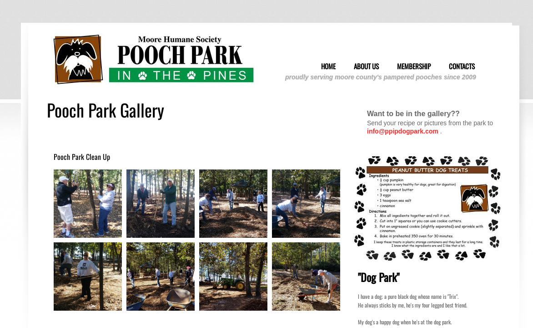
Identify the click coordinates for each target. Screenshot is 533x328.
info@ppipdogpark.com (402, 131)
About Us (366, 66)
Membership (414, 66)
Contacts (462, 66)
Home (328, 66)
